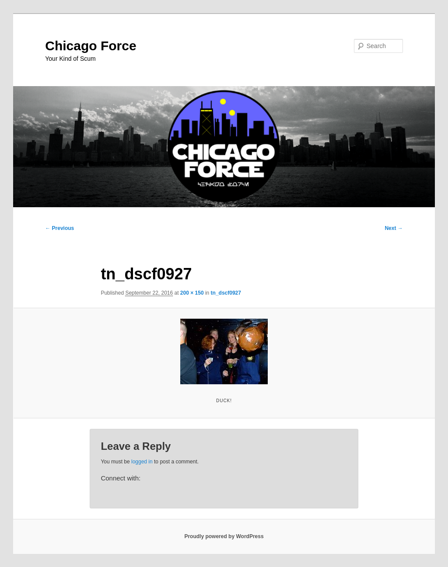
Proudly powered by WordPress (223, 536)
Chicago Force (90, 45)
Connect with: (120, 478)
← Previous (59, 228)
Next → (393, 228)
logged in (142, 462)
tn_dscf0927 (226, 293)
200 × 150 (192, 293)
